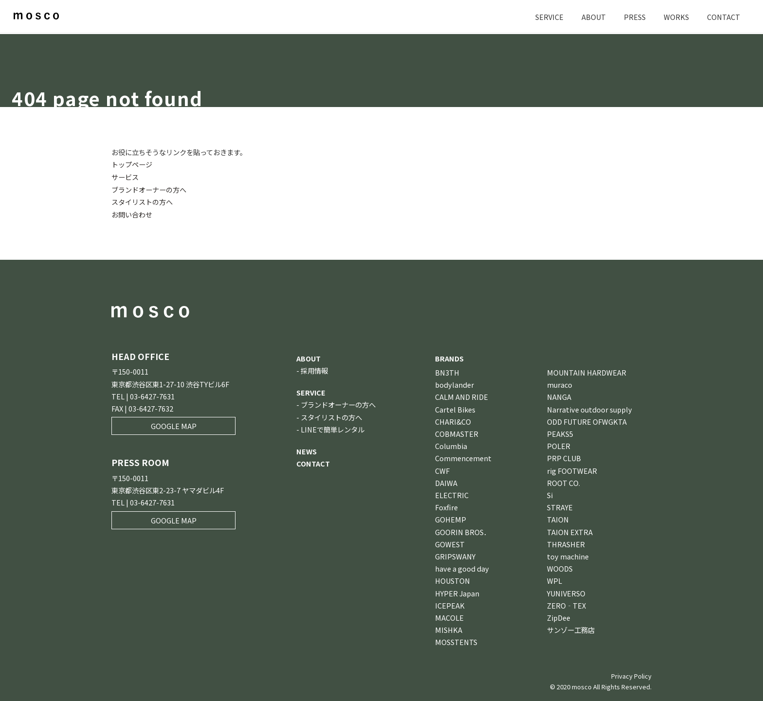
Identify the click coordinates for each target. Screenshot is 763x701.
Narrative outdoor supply (589, 408)
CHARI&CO (453, 420)
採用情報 (314, 369)
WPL (554, 580)
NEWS (306, 450)
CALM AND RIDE (461, 396)
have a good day (462, 567)
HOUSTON (452, 580)
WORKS (676, 17)
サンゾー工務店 (571, 629)
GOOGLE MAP (174, 425)
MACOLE (449, 616)
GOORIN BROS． (462, 530)
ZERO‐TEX (566, 604)
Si (550, 493)
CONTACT (723, 17)
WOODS (560, 567)
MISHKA (448, 629)
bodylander (454, 383)
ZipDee (558, 616)
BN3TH (447, 371)
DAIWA (446, 481)
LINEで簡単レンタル (332, 428)
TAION (558, 518)
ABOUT (593, 17)
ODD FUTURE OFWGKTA (587, 420)
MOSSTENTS (456, 641)
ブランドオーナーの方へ (148, 189)
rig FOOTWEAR (572, 469)
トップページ (131, 164)
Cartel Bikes (455, 408)
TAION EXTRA (570, 530)
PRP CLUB (564, 457)
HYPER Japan (457, 592)
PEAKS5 (560, 432)
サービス (125, 176)
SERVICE (549, 17)
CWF (442, 469)
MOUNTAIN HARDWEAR (586, 371)
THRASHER (566, 543)
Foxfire (446, 506)
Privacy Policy (631, 674)
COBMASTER (456, 432)
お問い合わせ (131, 213)
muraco (559, 383)
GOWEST (450, 543)
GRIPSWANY (455, 555)
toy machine (568, 555)
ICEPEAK (450, 604)
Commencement (463, 457)
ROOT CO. (563, 481)
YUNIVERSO (566, 592)
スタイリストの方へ (142, 201)
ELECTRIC (452, 493)
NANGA (559, 396)
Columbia (451, 445)
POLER (558, 445)
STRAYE (560, 506)
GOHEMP (450, 518)
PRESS (635, 17)
